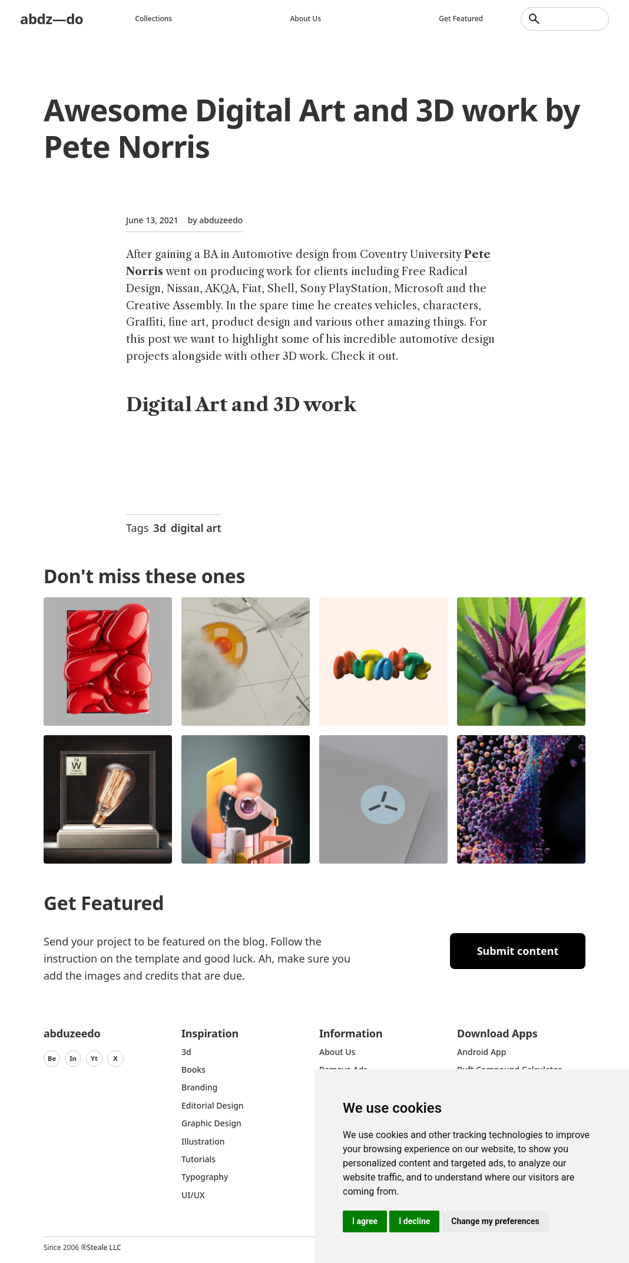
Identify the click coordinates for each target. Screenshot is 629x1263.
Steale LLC (104, 1247)
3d (159, 528)
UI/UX (193, 1195)
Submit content (518, 951)
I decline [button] (414, 1221)
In (73, 1058)
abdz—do (51, 18)
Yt (94, 1058)
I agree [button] (365, 1221)
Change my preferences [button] (495, 1221)
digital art (196, 528)
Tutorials (198, 1159)
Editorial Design (212, 1105)
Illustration (203, 1141)
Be (52, 1058)
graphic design (211, 1123)
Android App (481, 1051)
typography (204, 1176)
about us (337, 1051)
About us (305, 19)
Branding (199, 1087)
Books (193, 1069)
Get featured (461, 19)
